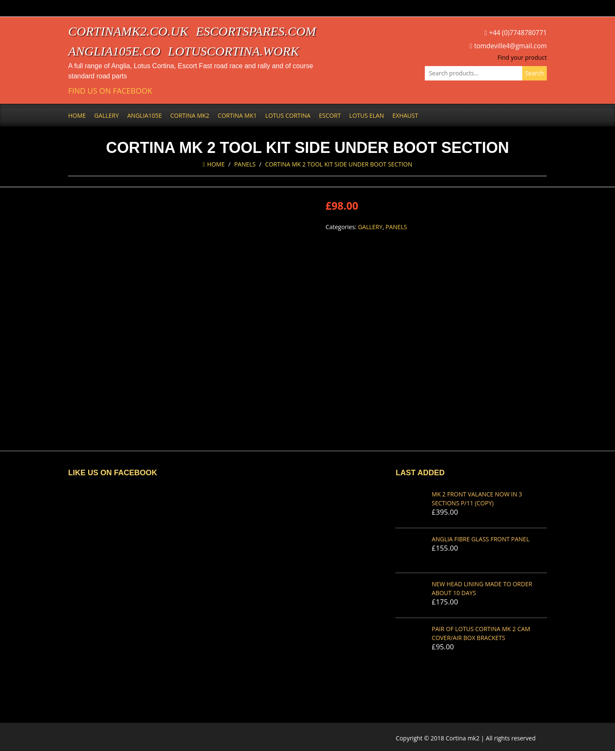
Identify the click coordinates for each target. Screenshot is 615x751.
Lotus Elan (366, 115)
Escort (330, 115)
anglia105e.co (114, 51)
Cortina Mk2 (189, 115)
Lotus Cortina (287, 115)
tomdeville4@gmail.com (510, 46)
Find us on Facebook (110, 90)
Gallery (106, 115)
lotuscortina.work (233, 51)
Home (77, 115)
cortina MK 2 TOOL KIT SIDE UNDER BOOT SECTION (338, 164)
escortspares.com (256, 31)
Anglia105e (144, 115)
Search (534, 73)
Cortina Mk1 (237, 115)
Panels (245, 164)
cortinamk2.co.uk (128, 31)
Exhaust (405, 115)
